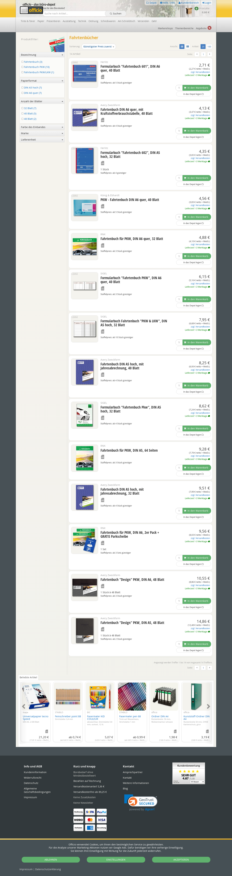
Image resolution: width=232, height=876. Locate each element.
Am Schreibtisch (126, 21)
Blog (125, 788)
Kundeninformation (35, 772)
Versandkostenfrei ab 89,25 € (90, 792)
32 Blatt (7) (29, 108)
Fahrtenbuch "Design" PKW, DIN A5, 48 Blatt (132, 622)
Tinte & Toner (28, 21)
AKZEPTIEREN (181, 859)
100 (209, 46)
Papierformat (42, 80)
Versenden (143, 21)
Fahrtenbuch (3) (32, 61)
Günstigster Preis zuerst (98, 46)
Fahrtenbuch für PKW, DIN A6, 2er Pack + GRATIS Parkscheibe (130, 534)
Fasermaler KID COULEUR (99, 720)
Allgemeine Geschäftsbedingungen (37, 790)
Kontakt (127, 777)
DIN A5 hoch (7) (32, 87)
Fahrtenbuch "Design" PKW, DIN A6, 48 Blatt (132, 579)
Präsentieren (53, 21)
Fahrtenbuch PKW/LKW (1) (38, 72)
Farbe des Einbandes (42, 127)
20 (204, 46)
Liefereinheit (42, 139)
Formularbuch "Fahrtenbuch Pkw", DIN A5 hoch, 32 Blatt (131, 409)
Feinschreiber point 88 (68, 718)
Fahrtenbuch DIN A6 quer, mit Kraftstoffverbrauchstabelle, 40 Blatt (127, 111)
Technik (82, 21)
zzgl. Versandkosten (200, 72)
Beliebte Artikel (28, 677)
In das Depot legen (193, 94)
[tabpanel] (116, 711)
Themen (184, 28)
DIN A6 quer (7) (32, 93)
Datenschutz (48, 869)
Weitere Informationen (136, 783)
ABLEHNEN (51, 859)
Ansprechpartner (133, 772)
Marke (42, 133)
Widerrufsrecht (32, 777)
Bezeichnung (42, 54)
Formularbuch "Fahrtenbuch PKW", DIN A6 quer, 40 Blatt (131, 279)
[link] (141, 802)
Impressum (25, 869)
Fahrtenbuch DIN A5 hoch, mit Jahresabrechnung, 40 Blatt (122, 366)
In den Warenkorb (196, 87)
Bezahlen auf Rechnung (87, 781)
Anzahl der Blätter (42, 101)
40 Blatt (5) (29, 113)
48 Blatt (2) (29, 119)
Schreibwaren (108, 21)
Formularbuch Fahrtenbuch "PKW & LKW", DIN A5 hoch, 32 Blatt (134, 323)
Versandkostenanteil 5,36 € (88, 786)
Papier (40, 21)
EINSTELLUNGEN (115, 859)
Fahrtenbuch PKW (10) (36, 67)
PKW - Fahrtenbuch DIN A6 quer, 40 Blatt (130, 199)
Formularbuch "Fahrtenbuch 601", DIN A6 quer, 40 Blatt (130, 68)
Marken (165, 28)
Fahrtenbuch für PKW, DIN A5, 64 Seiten (129, 450)
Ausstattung (69, 21)
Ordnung (93, 21)
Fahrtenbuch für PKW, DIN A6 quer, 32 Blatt (132, 238)
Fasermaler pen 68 (130, 719)
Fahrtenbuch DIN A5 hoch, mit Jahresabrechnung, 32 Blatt (122, 491)
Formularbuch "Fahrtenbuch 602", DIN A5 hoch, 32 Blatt (130, 154)
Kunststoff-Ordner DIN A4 (197, 720)
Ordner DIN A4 (162, 719)
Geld (154, 21)
